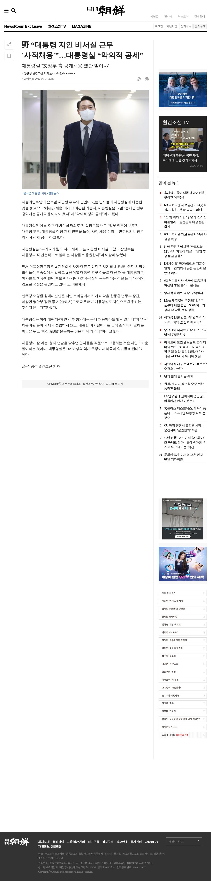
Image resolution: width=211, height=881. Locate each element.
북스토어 (183, 16)
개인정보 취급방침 (49, 846)
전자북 (168, 16)
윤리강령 (58, 841)
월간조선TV (57, 26)
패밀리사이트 (176, 841)
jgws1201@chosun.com (62, 73)
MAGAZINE (81, 26)
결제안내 (199, 16)
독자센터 (136, 841)
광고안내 (122, 841)
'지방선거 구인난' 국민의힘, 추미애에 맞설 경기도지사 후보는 (180, 158)
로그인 (159, 26)
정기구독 (186, 26)
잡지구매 (200, 26)
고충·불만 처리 (76, 841)
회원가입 (171, 26)
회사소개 (43, 841)
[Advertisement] (85, 412)
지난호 (154, 16)
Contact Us (151, 841)
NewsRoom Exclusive (23, 26)
